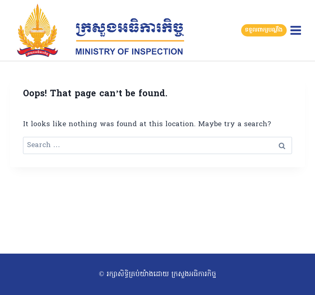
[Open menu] (295, 30)
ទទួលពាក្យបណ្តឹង (264, 30)
